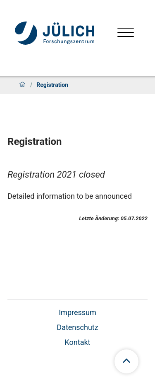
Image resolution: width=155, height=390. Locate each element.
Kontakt (78, 342)
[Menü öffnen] (125, 33)
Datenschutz (77, 327)
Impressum (77, 312)
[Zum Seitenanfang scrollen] (126, 361)
